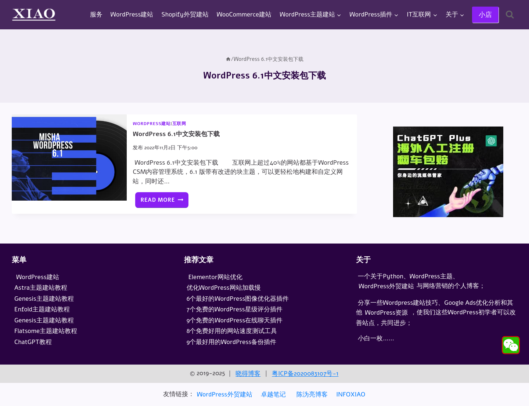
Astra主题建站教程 (40, 288)
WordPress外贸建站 (386, 286)
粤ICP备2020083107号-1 (305, 373)
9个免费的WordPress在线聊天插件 (236, 320)
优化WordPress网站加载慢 (224, 288)
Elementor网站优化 (215, 277)
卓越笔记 (273, 394)
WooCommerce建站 (244, 14)
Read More (164, 202)
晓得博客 (247, 373)
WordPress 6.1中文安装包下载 (176, 134)
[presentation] (69, 157)
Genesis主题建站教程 (44, 299)
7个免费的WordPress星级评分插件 (235, 309)
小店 (485, 14)
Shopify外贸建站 (185, 14)
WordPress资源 (386, 312)
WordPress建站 (132, 14)
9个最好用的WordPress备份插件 (232, 342)
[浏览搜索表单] (509, 14)
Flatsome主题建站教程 (45, 331)
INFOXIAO (350, 394)
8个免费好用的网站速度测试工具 (233, 331)
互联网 (179, 124)
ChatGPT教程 (33, 342)
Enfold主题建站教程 (42, 309)
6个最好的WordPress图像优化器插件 (239, 299)
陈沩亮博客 (312, 394)
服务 (96, 14)
